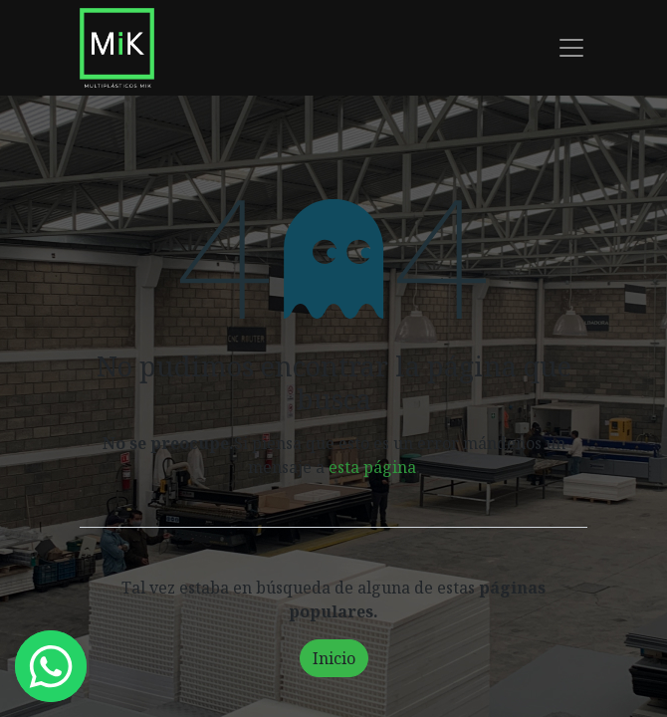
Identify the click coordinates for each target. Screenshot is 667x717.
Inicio (334, 658)
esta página (372, 467)
